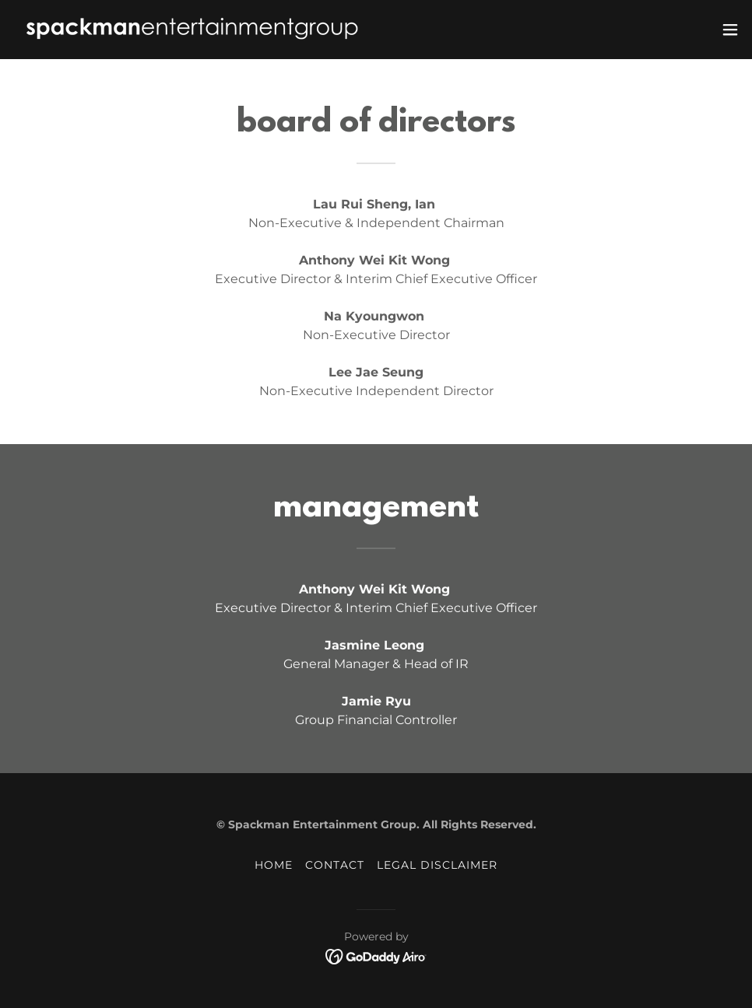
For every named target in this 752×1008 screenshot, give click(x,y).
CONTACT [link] (334, 865)
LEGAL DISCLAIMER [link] (437, 865)
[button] (730, 29)
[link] (192, 29)
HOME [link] (274, 865)
